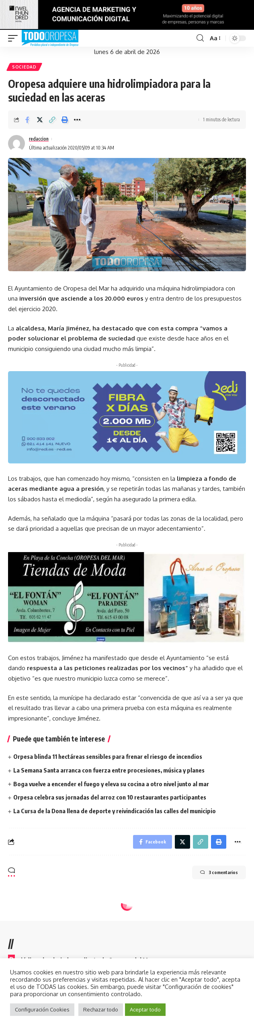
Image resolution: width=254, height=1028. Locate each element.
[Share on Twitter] (39, 119)
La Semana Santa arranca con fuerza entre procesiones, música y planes (109, 770)
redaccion (39, 139)
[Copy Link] (52, 119)
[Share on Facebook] (27, 119)
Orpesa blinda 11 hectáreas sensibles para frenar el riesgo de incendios (107, 756)
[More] (77, 119)
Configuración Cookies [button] (42, 1009)
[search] (200, 38)
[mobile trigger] (15, 38)
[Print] (64, 119)
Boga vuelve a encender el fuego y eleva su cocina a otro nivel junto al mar (111, 783)
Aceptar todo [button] (145, 1009)
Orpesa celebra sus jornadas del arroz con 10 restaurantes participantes (109, 797)
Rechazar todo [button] (100, 1009)
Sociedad (24, 66)
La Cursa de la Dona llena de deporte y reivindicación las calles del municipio (114, 810)
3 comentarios (219, 872)
